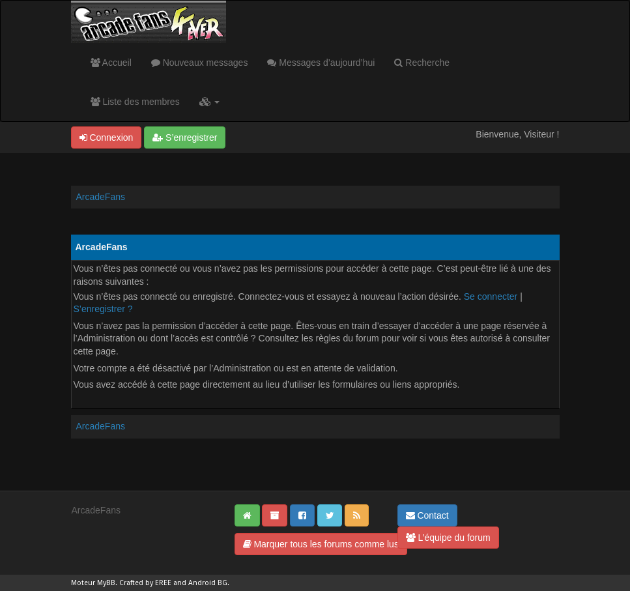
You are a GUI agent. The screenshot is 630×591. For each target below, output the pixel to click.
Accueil (111, 62)
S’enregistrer (184, 137)
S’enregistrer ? (103, 309)
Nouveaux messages (199, 62)
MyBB (106, 583)
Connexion (106, 137)
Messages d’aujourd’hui (321, 62)
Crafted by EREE (145, 583)
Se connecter (491, 296)
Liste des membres (135, 101)
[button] (209, 101)
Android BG (207, 583)
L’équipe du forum (448, 537)
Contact (427, 515)
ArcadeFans (100, 197)
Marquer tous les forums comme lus (321, 544)
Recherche (422, 62)
